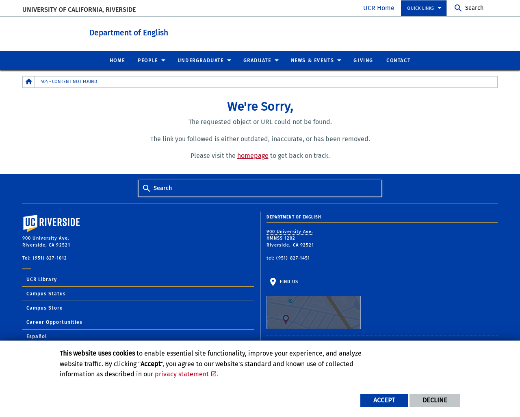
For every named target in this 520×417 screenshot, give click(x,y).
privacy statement (182, 374)
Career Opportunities (54, 322)
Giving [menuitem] (363, 60)
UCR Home (378, 8)
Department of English (141, 32)
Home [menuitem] (117, 60)
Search (474, 7)
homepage (253, 155)
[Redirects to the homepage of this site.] (29, 81)
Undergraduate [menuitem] (201, 60)
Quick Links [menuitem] (420, 8)
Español (36, 336)
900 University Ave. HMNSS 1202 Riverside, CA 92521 (291, 238)
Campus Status (46, 293)
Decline (434, 400)
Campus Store (44, 307)
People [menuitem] (148, 60)
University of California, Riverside (79, 9)
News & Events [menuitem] (312, 60)
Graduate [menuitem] (257, 60)
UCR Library (41, 279)
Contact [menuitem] (398, 60)
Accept (384, 400)
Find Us (313, 304)
